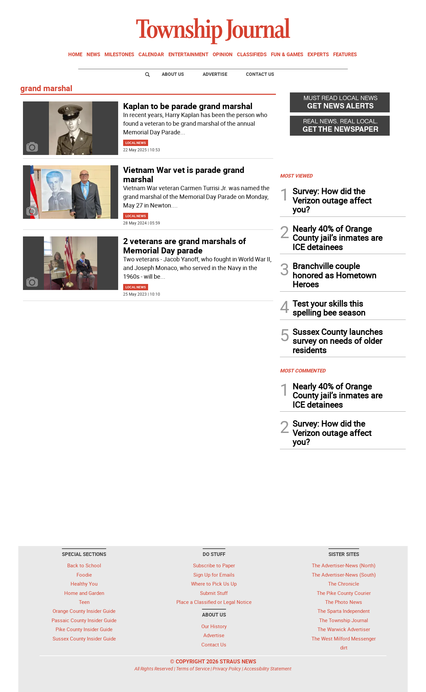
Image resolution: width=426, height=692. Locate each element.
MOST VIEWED (296, 175)
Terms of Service (193, 668)
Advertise (215, 74)
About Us (173, 74)
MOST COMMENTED (302, 370)
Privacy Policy (227, 668)
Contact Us (260, 74)
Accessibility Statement (268, 668)
